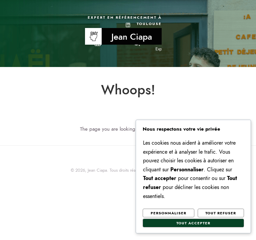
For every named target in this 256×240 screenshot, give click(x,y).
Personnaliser (168, 213)
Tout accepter (193, 223)
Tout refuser (220, 213)
